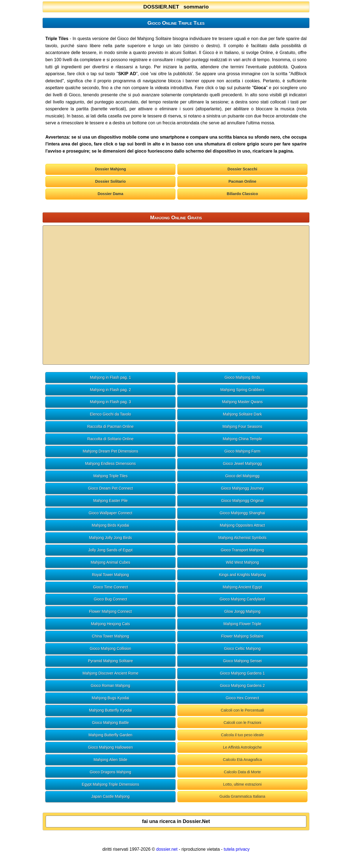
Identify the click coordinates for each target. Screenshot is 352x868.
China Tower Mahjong (110, 636)
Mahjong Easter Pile (110, 500)
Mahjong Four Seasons (242, 426)
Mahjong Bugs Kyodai (110, 698)
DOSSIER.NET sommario (176, 7)
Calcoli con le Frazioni (242, 722)
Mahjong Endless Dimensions (110, 463)
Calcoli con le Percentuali (242, 710)
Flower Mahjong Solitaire (242, 636)
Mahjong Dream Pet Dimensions (110, 451)
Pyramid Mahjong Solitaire (110, 661)
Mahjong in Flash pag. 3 (110, 402)
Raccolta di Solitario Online (110, 439)
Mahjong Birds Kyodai (110, 525)
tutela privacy (237, 849)
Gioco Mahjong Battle (110, 722)
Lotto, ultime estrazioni (242, 784)
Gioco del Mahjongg (242, 476)
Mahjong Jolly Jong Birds (110, 537)
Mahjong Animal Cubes (110, 562)
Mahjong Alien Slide (110, 759)
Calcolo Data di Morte (242, 772)
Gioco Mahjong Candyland (242, 599)
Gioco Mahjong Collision (110, 648)
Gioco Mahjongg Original (242, 500)
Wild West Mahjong (242, 562)
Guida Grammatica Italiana (242, 796)
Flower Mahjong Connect (110, 611)
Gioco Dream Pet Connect (110, 488)
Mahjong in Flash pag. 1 (110, 377)
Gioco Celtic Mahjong (242, 648)
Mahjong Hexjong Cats (110, 624)
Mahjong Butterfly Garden (111, 735)
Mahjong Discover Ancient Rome (110, 673)
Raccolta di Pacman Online (110, 426)
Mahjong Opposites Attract (242, 525)
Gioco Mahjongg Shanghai (242, 513)
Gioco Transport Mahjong (242, 550)
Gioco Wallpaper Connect (110, 513)
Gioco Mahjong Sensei (242, 661)
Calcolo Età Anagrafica (242, 759)
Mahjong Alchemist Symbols (242, 537)
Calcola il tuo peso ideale (242, 735)
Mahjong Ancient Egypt (242, 587)
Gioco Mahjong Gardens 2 (242, 685)
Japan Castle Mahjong (110, 796)
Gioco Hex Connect (242, 698)
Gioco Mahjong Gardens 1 (242, 673)
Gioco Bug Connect (110, 599)
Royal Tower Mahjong (110, 574)
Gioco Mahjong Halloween (110, 747)
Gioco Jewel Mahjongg (242, 463)
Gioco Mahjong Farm (242, 451)
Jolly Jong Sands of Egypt (110, 550)
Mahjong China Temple (242, 439)
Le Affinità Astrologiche (242, 747)
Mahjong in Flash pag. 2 (110, 389)
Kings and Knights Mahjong (242, 574)
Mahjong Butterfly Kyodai (110, 710)
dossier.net (166, 849)
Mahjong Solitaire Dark (242, 414)
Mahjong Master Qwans (242, 402)
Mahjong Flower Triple (243, 624)
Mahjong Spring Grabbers (242, 389)
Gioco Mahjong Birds (242, 377)
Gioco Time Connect (110, 587)
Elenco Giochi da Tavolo (110, 414)
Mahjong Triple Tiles (110, 476)
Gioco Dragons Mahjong (110, 772)
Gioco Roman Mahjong (110, 685)
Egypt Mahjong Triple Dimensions (110, 784)
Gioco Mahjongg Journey (242, 488)
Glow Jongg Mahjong (242, 611)
